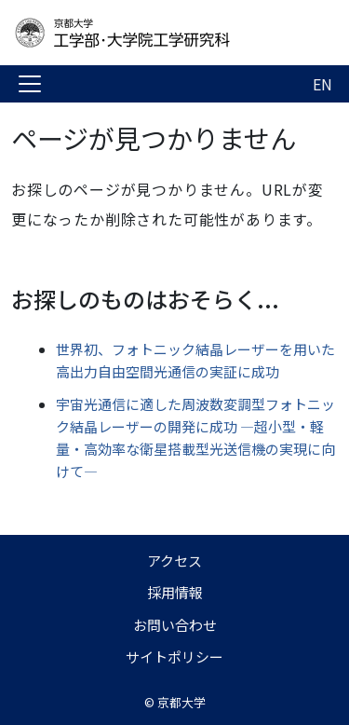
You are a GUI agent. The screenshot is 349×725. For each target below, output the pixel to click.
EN (322, 83)
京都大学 (181, 702)
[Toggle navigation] (29, 84)
